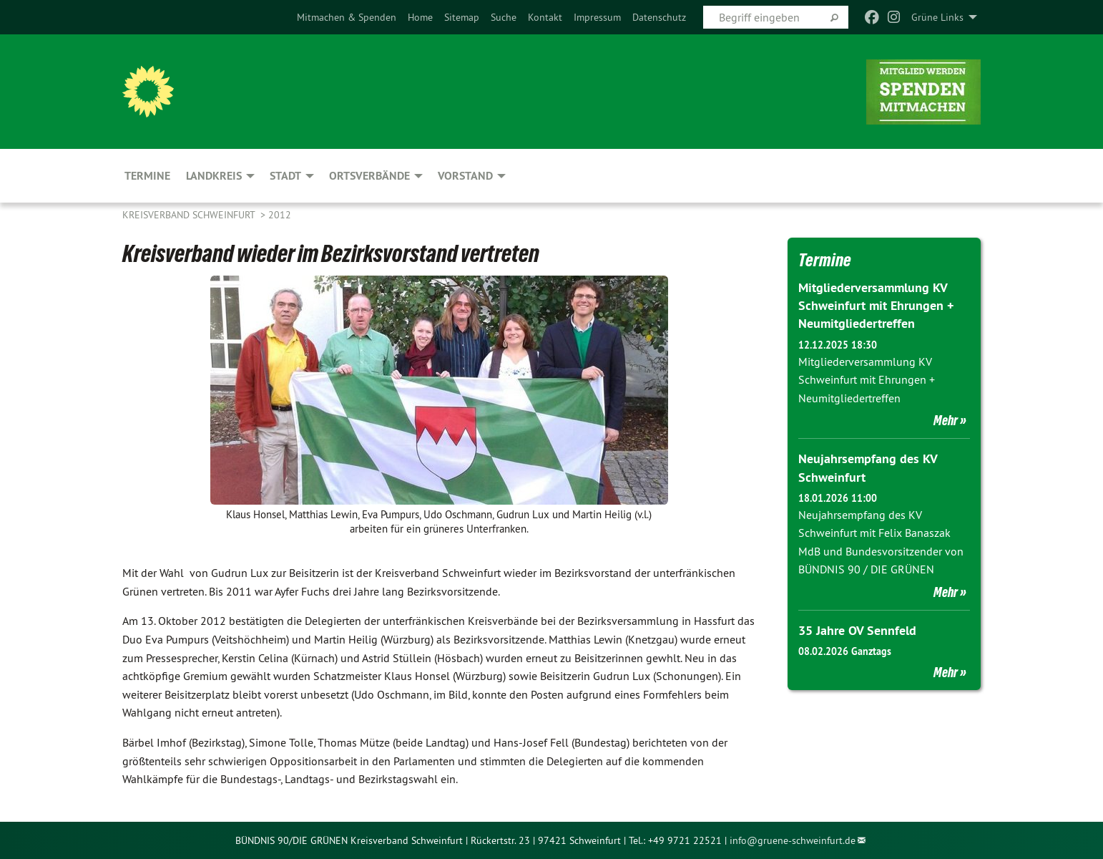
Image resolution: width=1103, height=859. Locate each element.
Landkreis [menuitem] (214, 175)
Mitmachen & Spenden (346, 17)
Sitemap (461, 17)
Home (420, 17)
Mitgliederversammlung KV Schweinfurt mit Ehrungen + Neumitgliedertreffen (876, 305)
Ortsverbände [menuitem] (369, 175)
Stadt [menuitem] (285, 175)
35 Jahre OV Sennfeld (857, 630)
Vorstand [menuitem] (465, 175)
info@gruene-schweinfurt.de (793, 840)
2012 (279, 214)
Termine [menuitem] (147, 175)
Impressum (597, 17)
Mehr (945, 420)
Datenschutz (659, 17)
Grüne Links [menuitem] (937, 17)
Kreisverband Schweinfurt (190, 214)
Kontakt (545, 17)
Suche (503, 17)
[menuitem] (346, 17)
